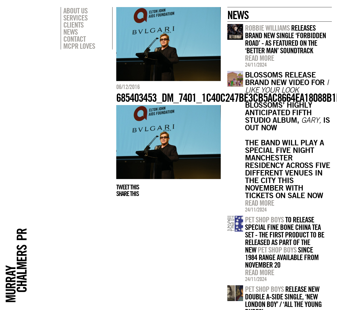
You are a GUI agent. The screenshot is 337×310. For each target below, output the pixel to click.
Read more (259, 58)
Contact (74, 39)
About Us (75, 10)
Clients (73, 24)
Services (75, 17)
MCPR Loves (79, 46)
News (70, 32)
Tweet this (127, 187)
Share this (127, 194)
